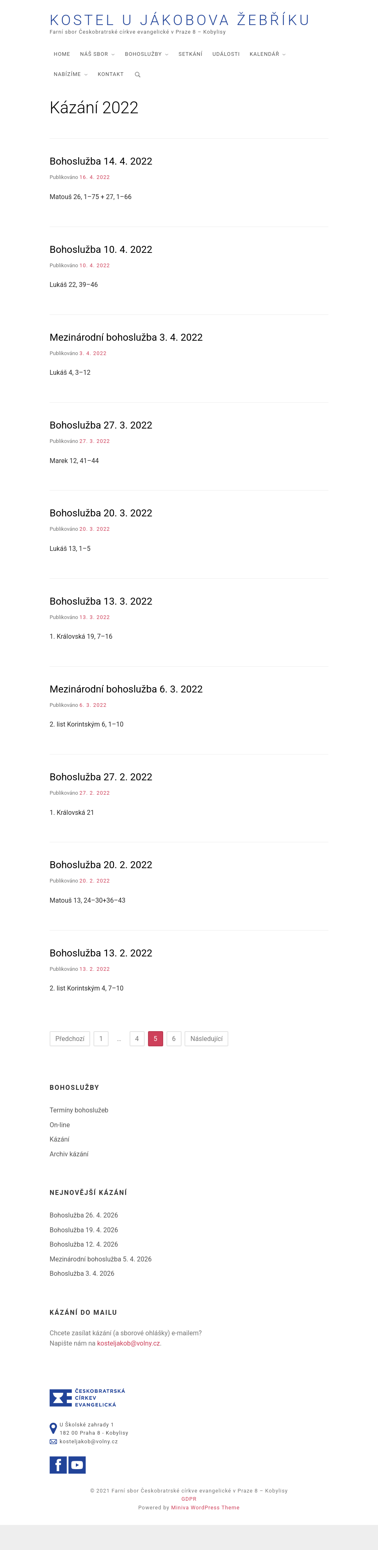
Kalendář (264, 79)
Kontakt (111, 99)
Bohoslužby (143, 79)
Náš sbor (94, 79)
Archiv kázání (69, 1179)
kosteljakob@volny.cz (128, 1368)
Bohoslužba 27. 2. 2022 (101, 802)
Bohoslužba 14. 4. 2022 (101, 186)
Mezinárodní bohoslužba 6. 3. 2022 (126, 714)
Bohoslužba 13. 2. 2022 (101, 978)
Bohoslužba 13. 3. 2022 (101, 626)
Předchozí (69, 1064)
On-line (60, 1149)
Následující (206, 1064)
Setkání (191, 79)
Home (62, 79)
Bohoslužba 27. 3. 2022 (101, 450)
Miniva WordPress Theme (205, 1532)
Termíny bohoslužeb (79, 1135)
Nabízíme (67, 99)
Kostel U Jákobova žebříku (166, 33)
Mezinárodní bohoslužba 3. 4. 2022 (126, 362)
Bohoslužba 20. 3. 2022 (101, 538)
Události (226, 79)
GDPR (188, 1524)
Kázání (59, 1164)
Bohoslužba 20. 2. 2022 (101, 890)
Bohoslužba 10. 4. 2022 (101, 274)
